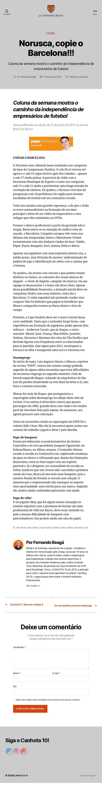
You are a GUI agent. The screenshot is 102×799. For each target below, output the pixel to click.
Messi (72, 537)
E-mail (56, 689)
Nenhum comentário (52, 86)
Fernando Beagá (41, 81)
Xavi (19, 540)
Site (15, 702)
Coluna (51, 37)
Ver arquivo (33, 598)
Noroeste (81, 537)
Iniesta (65, 537)
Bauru (36, 537)
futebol (57, 537)
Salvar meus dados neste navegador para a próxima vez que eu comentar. (48, 716)
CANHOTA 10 (21, 791)
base (30, 537)
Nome (16, 689)
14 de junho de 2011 (66, 81)
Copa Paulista (46, 537)
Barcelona (22, 537)
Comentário (19, 663)
